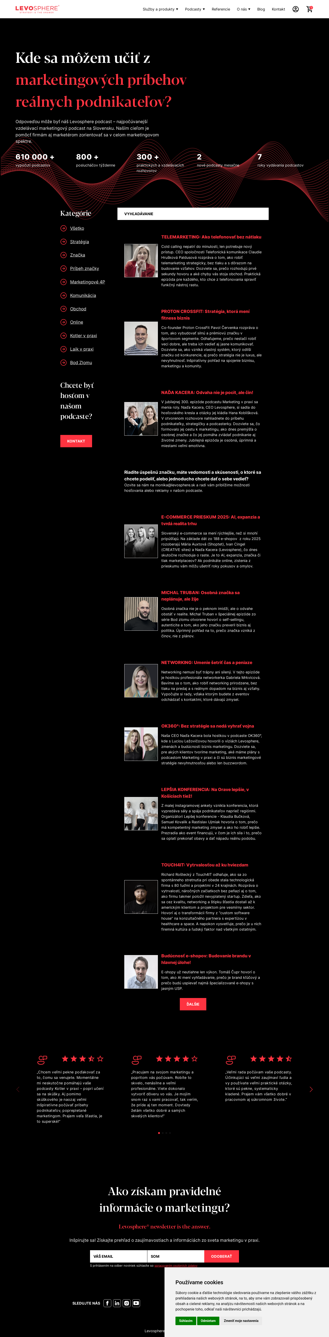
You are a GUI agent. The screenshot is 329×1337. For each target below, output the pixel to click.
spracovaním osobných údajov (175, 1265)
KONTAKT (76, 441)
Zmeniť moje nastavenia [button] (241, 1321)
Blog (261, 9)
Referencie (221, 9)
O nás (242, 9)
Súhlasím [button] (186, 1321)
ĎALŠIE (193, 1004)
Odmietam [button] (208, 1321)
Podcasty (193, 9)
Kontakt (278, 9)
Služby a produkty (159, 9)
